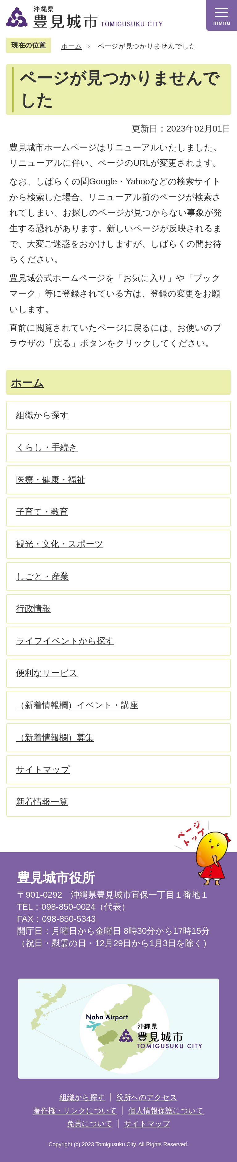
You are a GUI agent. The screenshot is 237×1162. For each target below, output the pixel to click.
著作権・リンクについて (75, 1110)
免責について (90, 1123)
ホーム (71, 46)
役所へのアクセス (146, 1097)
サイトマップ (147, 1123)
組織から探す (82, 1097)
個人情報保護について (166, 1110)
